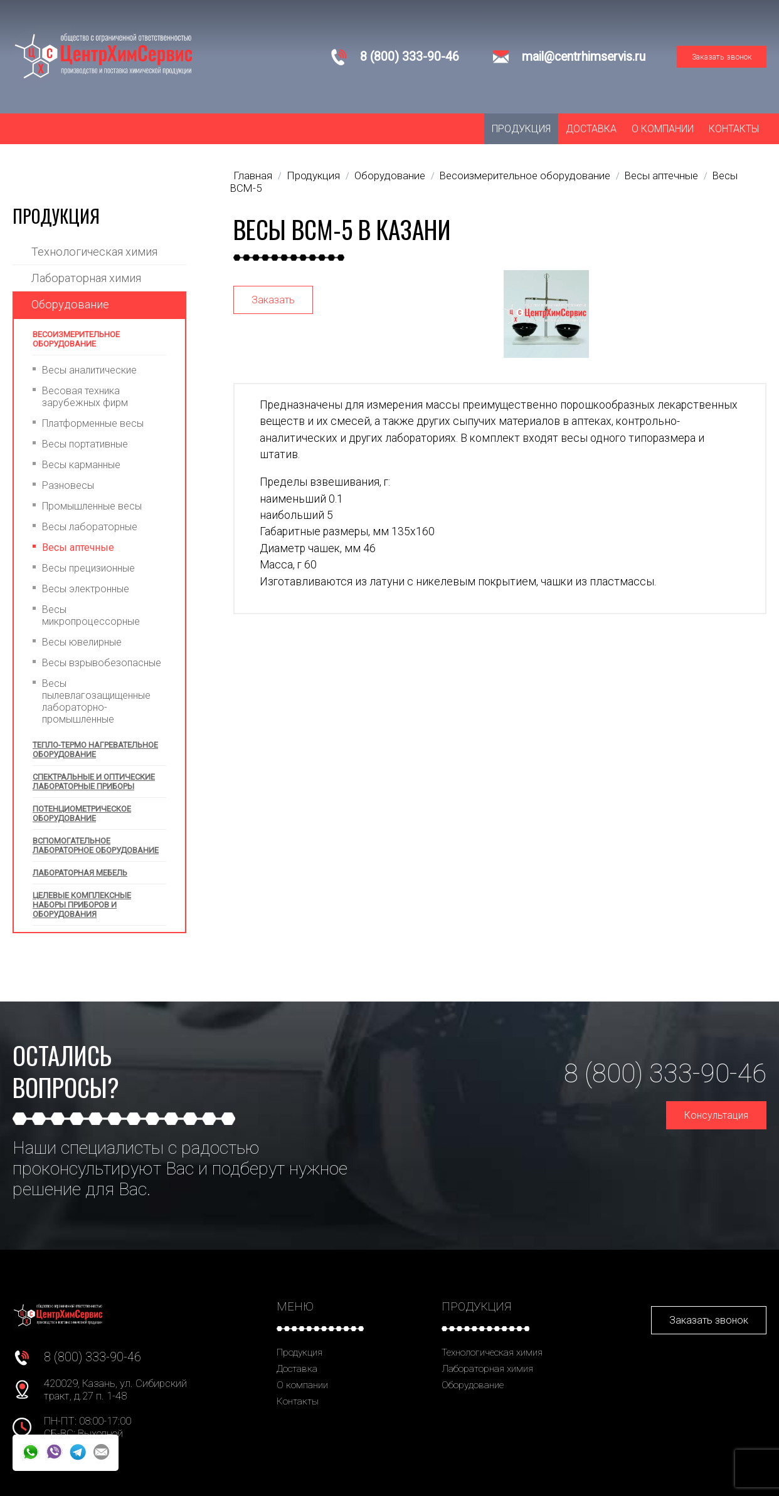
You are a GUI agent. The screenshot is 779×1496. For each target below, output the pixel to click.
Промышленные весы (92, 506)
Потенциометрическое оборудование (82, 813)
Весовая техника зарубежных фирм (85, 397)
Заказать (273, 300)
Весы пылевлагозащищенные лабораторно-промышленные (96, 701)
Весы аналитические (89, 370)
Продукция (521, 129)
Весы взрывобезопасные (101, 663)
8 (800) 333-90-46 (409, 57)
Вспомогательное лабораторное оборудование (96, 845)
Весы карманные (81, 465)
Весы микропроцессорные (91, 615)
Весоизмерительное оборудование (76, 339)
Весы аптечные (78, 547)
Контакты (734, 129)
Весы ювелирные (82, 642)
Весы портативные (85, 444)
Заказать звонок (722, 56)
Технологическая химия (94, 251)
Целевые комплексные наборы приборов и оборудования (82, 905)
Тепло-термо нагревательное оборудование (95, 749)
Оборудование (70, 304)
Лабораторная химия (86, 278)
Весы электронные (85, 589)
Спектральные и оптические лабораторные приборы (94, 781)
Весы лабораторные (89, 527)
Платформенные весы (93, 423)
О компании (663, 129)
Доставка (591, 129)
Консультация (716, 1115)
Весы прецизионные (88, 568)
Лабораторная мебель (80, 872)
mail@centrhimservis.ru (583, 57)
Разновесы (68, 485)
